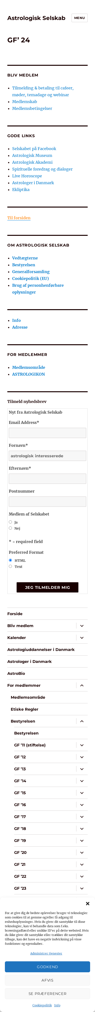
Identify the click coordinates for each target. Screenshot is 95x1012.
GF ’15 (20, 793)
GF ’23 (20, 888)
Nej (17, 528)
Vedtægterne (25, 258)
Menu (79, 18)
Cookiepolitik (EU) (30, 278)
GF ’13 (20, 769)
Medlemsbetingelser (32, 108)
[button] (87, 903)
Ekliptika (21, 189)
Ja (16, 522)
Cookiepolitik (42, 1005)
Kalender (16, 637)
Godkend (47, 966)
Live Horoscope (27, 175)
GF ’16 (20, 804)
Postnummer (22, 491)
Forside (14, 613)
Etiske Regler (24, 709)
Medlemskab (24, 101)
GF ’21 (19, 864)
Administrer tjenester (46, 953)
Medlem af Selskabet (29, 514)
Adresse (20, 327)
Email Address (24, 422)
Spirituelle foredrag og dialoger (42, 169)
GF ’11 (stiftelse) (30, 745)
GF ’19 (20, 840)
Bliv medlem (20, 625)
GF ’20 (20, 852)
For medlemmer (24, 685)
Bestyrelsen (23, 264)
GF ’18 (20, 828)
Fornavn (18, 445)
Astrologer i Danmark (33, 182)
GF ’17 (20, 816)
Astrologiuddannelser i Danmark (41, 649)
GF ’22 (20, 876)
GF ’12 (20, 757)
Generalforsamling (31, 271)
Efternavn (20, 468)
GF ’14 (20, 781)
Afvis (47, 980)
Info (57, 1005)
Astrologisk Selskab (36, 18)
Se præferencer (48, 993)
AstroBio (16, 673)
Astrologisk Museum (32, 155)
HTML (20, 560)
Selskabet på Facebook (34, 148)
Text (18, 566)
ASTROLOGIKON (28, 374)
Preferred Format (26, 552)
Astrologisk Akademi (32, 162)
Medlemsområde (28, 367)
